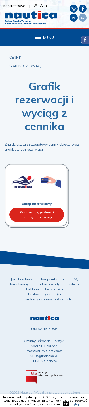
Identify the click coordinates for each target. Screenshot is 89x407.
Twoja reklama (52, 279)
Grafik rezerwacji (25, 66)
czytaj (75, 404)
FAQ (75, 279)
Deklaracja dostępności (44, 289)
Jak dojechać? (21, 279)
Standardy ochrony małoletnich (46, 299)
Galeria (73, 284)
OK (66, 404)
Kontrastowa (14, 5)
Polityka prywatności (44, 294)
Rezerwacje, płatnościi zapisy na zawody (37, 214)
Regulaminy (19, 284)
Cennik (15, 57)
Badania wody (48, 284)
